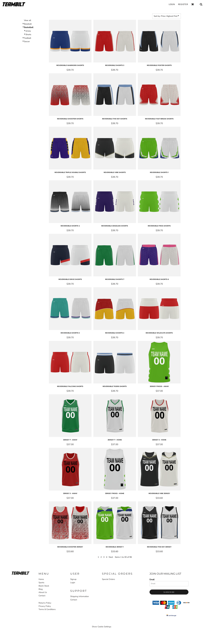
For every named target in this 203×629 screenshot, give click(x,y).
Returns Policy (45, 603)
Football (27, 38)
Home (25, 10)
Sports (33, 10)
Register (183, 4)
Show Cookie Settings (101, 626)
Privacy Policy (45, 606)
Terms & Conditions (47, 609)
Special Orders (108, 579)
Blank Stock (44, 586)
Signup (73, 579)
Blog (41, 589)
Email (152, 579)
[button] (20, 573)
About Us (43, 592)
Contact (42, 595)
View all (27, 20)
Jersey (28, 31)
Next (111, 557)
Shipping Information (79, 596)
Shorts (28, 34)
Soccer (27, 41)
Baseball (28, 24)
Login (172, 4)
